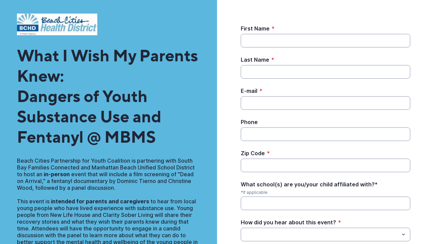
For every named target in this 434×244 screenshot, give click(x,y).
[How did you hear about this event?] (244, 234)
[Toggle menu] (403, 234)
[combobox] (325, 234)
